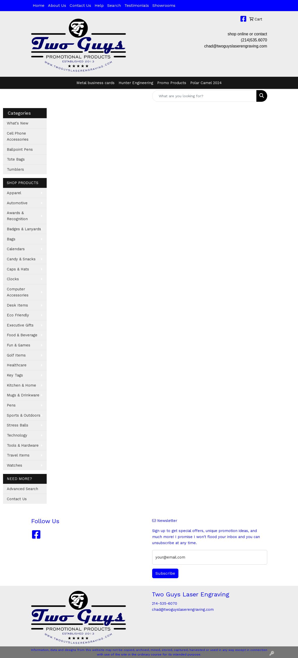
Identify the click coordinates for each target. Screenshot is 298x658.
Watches (14, 465)
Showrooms (163, 5)
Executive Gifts (20, 325)
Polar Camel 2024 (206, 83)
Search (114, 5)
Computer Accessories (18, 292)
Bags (11, 239)
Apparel (14, 193)
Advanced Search (22, 489)
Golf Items (16, 355)
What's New (17, 123)
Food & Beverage (22, 335)
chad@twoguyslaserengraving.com (235, 46)
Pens (11, 405)
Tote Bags (16, 159)
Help (99, 5)
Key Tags (15, 375)
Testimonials (136, 5)
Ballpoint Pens (20, 149)
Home (38, 5)
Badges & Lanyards (24, 229)
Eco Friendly (18, 315)
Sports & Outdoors (23, 415)
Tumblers (15, 169)
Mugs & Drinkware (23, 395)
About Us (57, 5)
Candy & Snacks (21, 259)
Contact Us (80, 5)
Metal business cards (95, 83)
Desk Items (17, 305)
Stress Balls (17, 425)
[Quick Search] (204, 96)
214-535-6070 (164, 603)
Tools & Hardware (23, 445)
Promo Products (171, 83)
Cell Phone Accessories (18, 136)
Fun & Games (18, 345)
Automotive (17, 203)
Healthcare (16, 365)
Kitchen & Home (21, 385)
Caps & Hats (18, 269)
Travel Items (18, 455)
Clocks (13, 279)
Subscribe (165, 573)
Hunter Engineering (136, 83)
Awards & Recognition (17, 216)
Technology (17, 435)
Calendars (16, 249)
